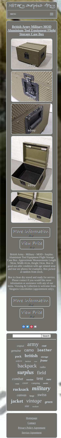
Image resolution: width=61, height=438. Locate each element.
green (49, 402)
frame (43, 360)
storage (44, 357)
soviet (45, 383)
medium (35, 406)
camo (29, 350)
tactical (28, 361)
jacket (17, 401)
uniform (19, 361)
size (27, 406)
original (20, 346)
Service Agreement (31, 432)
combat (17, 379)
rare (48, 379)
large (32, 396)
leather (44, 350)
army (33, 344)
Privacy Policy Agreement (31, 427)
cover (25, 383)
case (35, 361)
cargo (17, 384)
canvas (21, 395)
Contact (32, 423)
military (41, 388)
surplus (25, 372)
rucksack (21, 389)
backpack (27, 366)
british (31, 355)
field (41, 372)
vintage (34, 401)
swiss (41, 394)
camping (35, 383)
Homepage (31, 418)
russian (29, 379)
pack (18, 356)
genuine (16, 350)
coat (44, 345)
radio (43, 367)
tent (40, 378)
